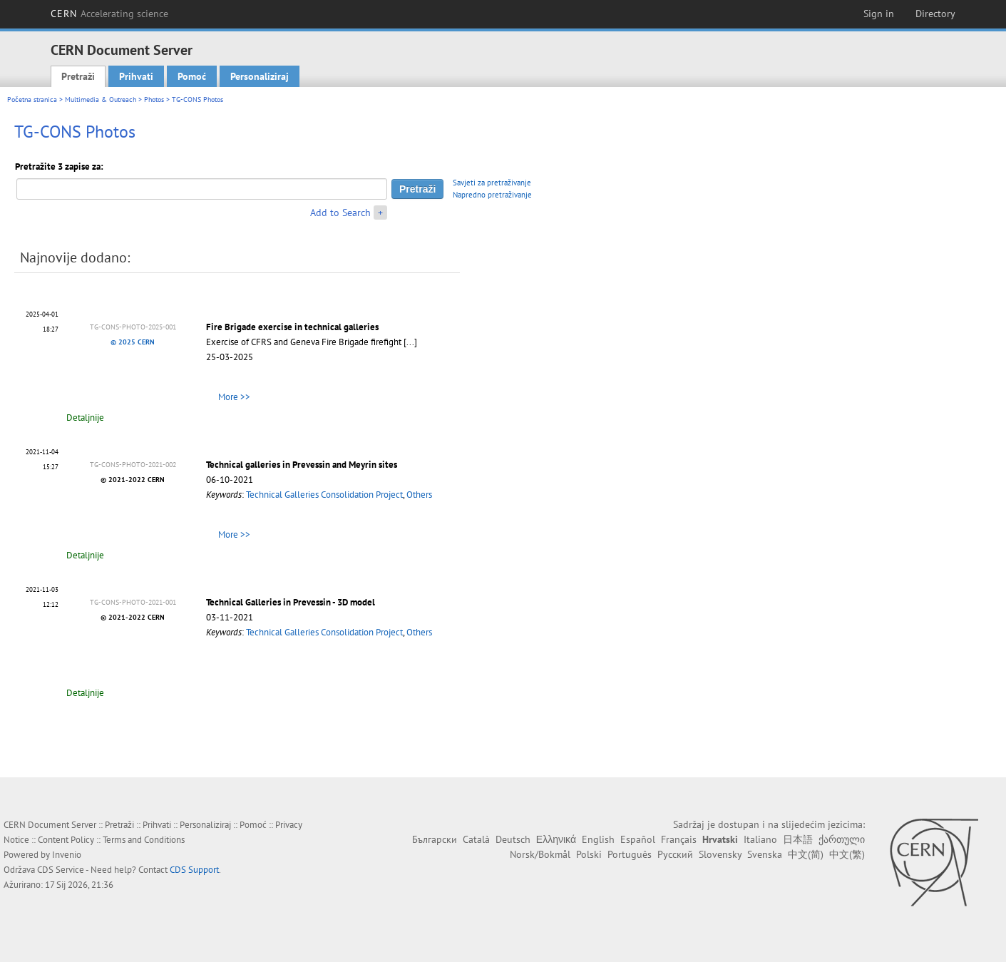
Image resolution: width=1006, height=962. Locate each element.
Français (679, 839)
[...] (410, 342)
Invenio (66, 855)
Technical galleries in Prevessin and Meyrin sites (301, 465)
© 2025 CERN (133, 342)
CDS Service (60, 870)
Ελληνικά (556, 839)
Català (476, 839)
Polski (589, 854)
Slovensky (720, 854)
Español (637, 839)
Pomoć (192, 76)
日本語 (798, 839)
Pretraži (78, 76)
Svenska (764, 854)
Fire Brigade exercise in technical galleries (292, 327)
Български (434, 839)
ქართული (841, 839)
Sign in (878, 13)
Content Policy (66, 840)
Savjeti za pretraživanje (492, 183)
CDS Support (194, 870)
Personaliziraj (259, 76)
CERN (110, 13)
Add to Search (340, 212)
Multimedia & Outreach (100, 99)
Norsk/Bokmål (540, 854)
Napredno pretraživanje (492, 195)
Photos (154, 99)
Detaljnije (85, 417)
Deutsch (513, 839)
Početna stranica (32, 99)
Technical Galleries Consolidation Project (324, 494)
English (598, 839)
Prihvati (136, 76)
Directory (935, 13)
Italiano (760, 839)
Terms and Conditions (144, 840)
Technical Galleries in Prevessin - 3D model (290, 602)
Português (629, 854)
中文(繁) (847, 854)
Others (419, 494)
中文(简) (805, 854)
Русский (675, 854)
